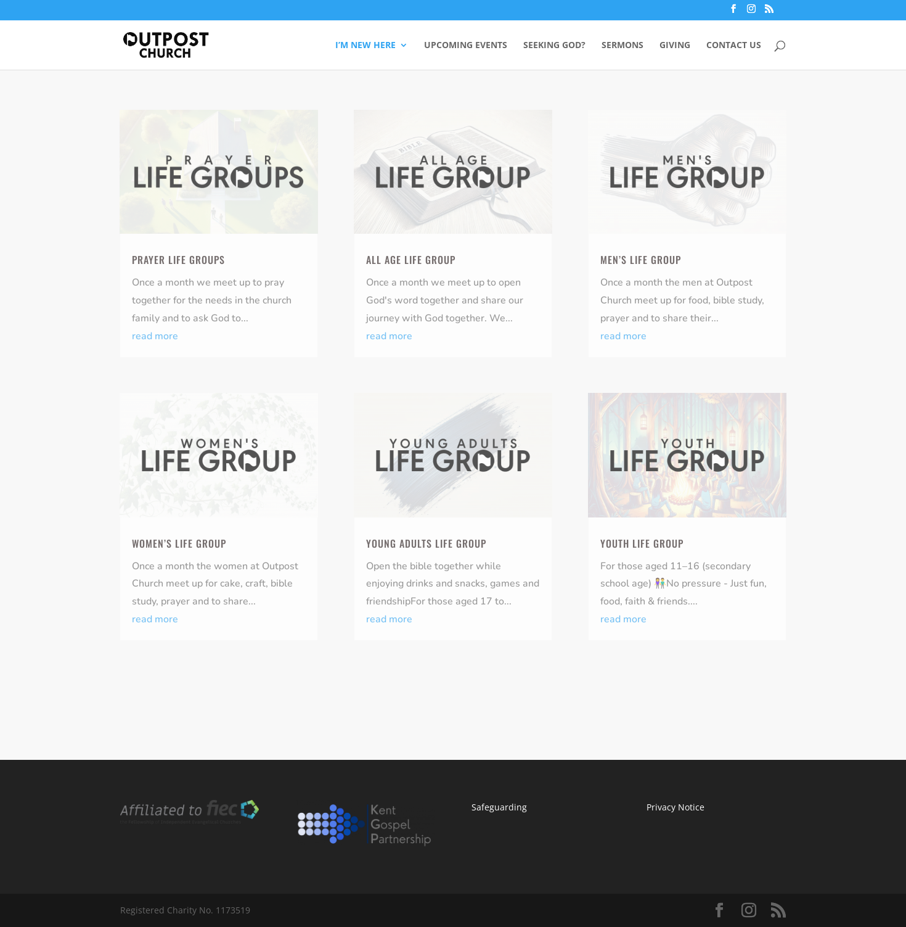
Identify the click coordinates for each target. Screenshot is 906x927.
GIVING (674, 46)
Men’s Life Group (640, 259)
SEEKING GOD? (554, 46)
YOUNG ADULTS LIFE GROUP (426, 543)
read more (155, 336)
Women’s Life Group (179, 543)
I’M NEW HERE (365, 46)
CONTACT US (733, 46)
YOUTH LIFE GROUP (642, 543)
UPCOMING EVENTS (465, 46)
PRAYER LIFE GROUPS (178, 259)
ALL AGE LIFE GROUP (410, 259)
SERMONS (622, 46)
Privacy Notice (675, 807)
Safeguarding (499, 807)
